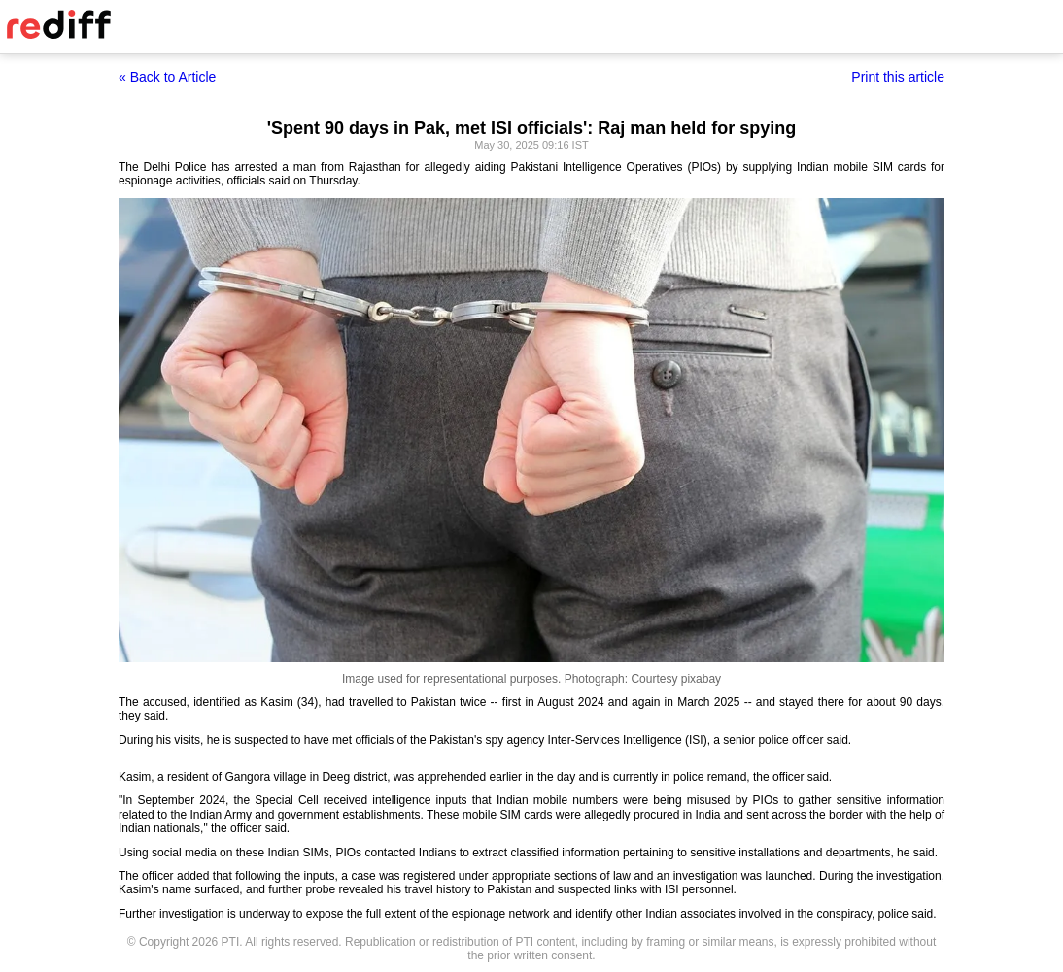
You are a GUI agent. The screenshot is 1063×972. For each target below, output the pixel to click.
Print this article (897, 76)
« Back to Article (167, 76)
